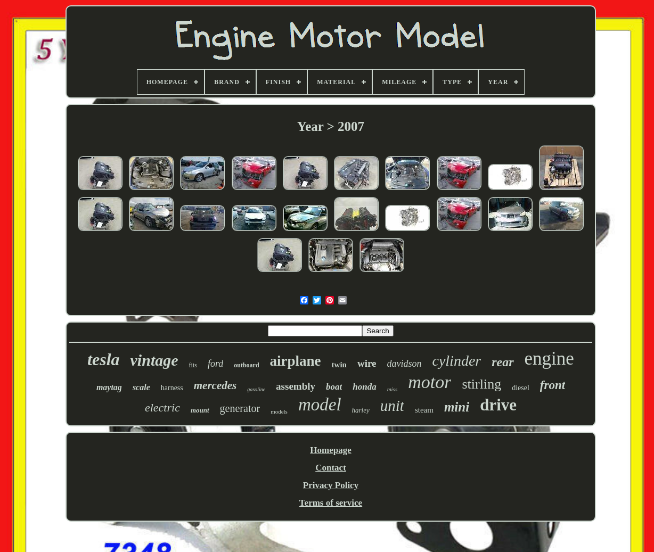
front (552, 385)
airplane (295, 361)
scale (141, 387)
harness (172, 388)
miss (392, 389)
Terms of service (330, 503)
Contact (330, 468)
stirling (481, 384)
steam (424, 410)
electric (162, 407)
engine (549, 358)
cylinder (456, 360)
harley (361, 410)
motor (429, 382)
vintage (154, 360)
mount (200, 410)
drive (498, 405)
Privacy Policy (330, 485)
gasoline (256, 389)
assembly (295, 386)
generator (240, 408)
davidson (404, 363)
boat (334, 387)
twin (339, 364)
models (279, 411)
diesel (520, 388)
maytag (109, 387)
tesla (103, 359)
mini (456, 407)
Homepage (330, 450)
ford (215, 363)
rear (502, 362)
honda (364, 387)
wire (367, 363)
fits (193, 365)
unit (392, 405)
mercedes (215, 385)
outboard (246, 365)
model (319, 404)
